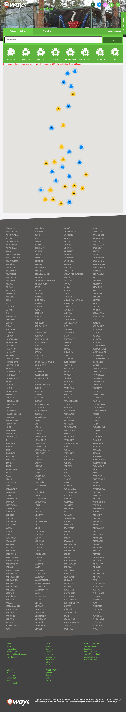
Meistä (9, 646)
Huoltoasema (51, 659)
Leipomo (49, 654)
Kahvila (48, 652)
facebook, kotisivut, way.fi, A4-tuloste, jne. (45, 25)
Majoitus (49, 646)
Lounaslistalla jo (90, 657)
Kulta (48, 678)
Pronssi (49, 672)
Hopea (48, 675)
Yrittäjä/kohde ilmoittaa (93, 654)
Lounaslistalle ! (13, 683)
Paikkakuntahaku (91, 646)
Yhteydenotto (12, 652)
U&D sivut (44, 9)
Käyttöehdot (12, 649)
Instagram (11, 675)
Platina (48, 680)
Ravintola (49, 649)
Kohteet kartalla (90, 652)
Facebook (11, 672)
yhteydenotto (123, 23)
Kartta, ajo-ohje (90, 659)
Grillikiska (49, 662)
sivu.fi (9, 680)
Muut (48, 665)
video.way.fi (11, 678)
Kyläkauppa (50, 657)
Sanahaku (88, 649)
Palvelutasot (12, 657)
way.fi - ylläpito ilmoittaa (16, 654)
